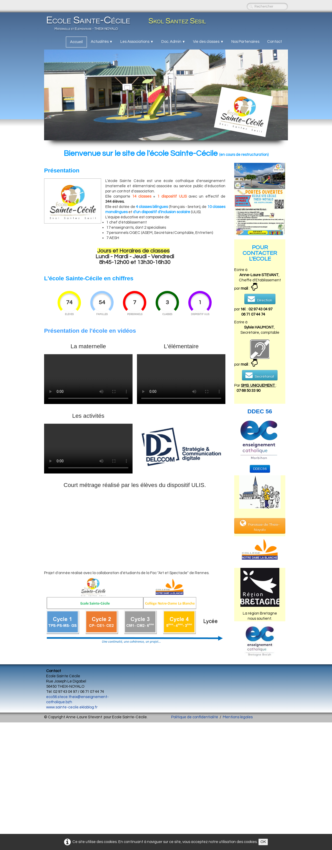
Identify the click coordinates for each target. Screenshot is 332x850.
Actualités (102, 42)
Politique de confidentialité (194, 717)
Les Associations (137, 42)
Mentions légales (238, 717)
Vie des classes (208, 42)
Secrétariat (259, 375)
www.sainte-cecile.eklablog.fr (72, 707)
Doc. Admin (173, 42)
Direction (260, 298)
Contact (274, 42)
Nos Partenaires (245, 42)
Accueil (76, 42)
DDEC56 (260, 469)
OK (263, 842)
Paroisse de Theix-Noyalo (260, 525)
